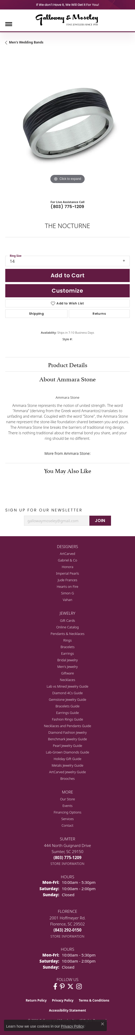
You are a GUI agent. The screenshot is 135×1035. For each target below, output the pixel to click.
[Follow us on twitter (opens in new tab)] (70, 986)
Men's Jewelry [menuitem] (67, 666)
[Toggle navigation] (8, 24)
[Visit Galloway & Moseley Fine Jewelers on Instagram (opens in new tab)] (79, 986)
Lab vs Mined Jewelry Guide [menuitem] (67, 686)
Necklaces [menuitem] (67, 679)
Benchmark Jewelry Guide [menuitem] (67, 739)
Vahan (67, 599)
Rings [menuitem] (67, 640)
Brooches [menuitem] (67, 778)
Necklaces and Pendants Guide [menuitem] (67, 725)
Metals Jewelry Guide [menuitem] (67, 765)
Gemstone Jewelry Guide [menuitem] (67, 699)
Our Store (67, 799)
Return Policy (36, 1000)
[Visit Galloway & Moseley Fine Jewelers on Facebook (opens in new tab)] (55, 986)
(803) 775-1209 (67, 207)
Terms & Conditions (94, 1000)
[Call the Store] (67, 857)
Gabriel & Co (67, 560)
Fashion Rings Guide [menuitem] (67, 719)
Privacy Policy (63, 1000)
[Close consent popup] (102, 1024)
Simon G (67, 593)
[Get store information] (68, 863)
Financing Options (67, 812)
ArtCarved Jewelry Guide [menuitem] (67, 772)
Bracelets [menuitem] (67, 646)
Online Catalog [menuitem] (67, 627)
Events (67, 805)
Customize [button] (67, 290)
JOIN (100, 521)
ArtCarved (67, 553)
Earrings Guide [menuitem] (67, 712)
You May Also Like (67, 470)
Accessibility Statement (67, 1010)
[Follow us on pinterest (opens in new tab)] (62, 986)
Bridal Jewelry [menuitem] (67, 660)
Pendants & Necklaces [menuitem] (67, 633)
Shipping (36, 313)
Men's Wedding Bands (26, 42)
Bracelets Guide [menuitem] (67, 706)
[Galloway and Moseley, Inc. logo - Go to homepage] (67, 19)
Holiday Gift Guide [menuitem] (67, 758)
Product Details (67, 364)
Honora (67, 566)
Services (67, 818)
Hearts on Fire (67, 586)
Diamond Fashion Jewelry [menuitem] (67, 732)
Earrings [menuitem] (67, 653)
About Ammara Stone (67, 378)
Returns (99, 313)
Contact (68, 825)
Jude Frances (67, 580)
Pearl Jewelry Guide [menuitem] (67, 745)
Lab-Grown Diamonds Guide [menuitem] (67, 752)
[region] (67, 123)
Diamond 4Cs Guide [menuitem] (67, 693)
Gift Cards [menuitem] (67, 620)
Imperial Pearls (67, 573)
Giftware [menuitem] (67, 673)
